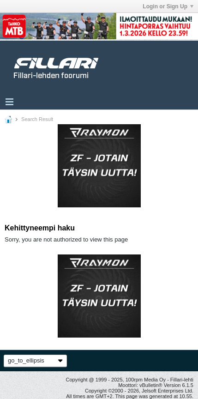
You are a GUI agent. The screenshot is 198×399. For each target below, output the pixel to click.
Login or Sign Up (168, 6)
